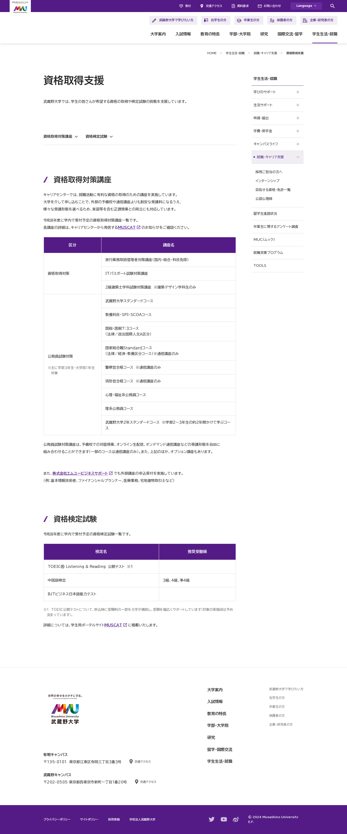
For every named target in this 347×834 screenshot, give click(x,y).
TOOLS (260, 265)
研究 (264, 34)
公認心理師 (263, 198)
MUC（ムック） (264, 239)
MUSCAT (127, 227)
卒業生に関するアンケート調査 (276, 226)
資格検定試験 (96, 136)
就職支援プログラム (268, 252)
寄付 (188, 5)
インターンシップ (267, 181)
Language (304, 6)
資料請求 (243, 5)
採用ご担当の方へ (268, 172)
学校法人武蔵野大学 (142, 819)
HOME (212, 53)
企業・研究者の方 (318, 20)
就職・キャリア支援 (265, 53)
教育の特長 (210, 34)
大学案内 (158, 34)
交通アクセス (214, 5)
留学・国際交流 (219, 749)
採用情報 (114, 819)
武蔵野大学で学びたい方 (173, 20)
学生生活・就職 (324, 34)
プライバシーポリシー (57, 819)
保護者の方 (281, 20)
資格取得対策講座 (57, 136)
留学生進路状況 (265, 213)
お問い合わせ (272, 5)
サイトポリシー (89, 819)
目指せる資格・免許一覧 (273, 189)
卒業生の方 (248, 20)
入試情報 (183, 34)
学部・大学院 (240, 34)
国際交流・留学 (290, 34)
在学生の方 (215, 20)
